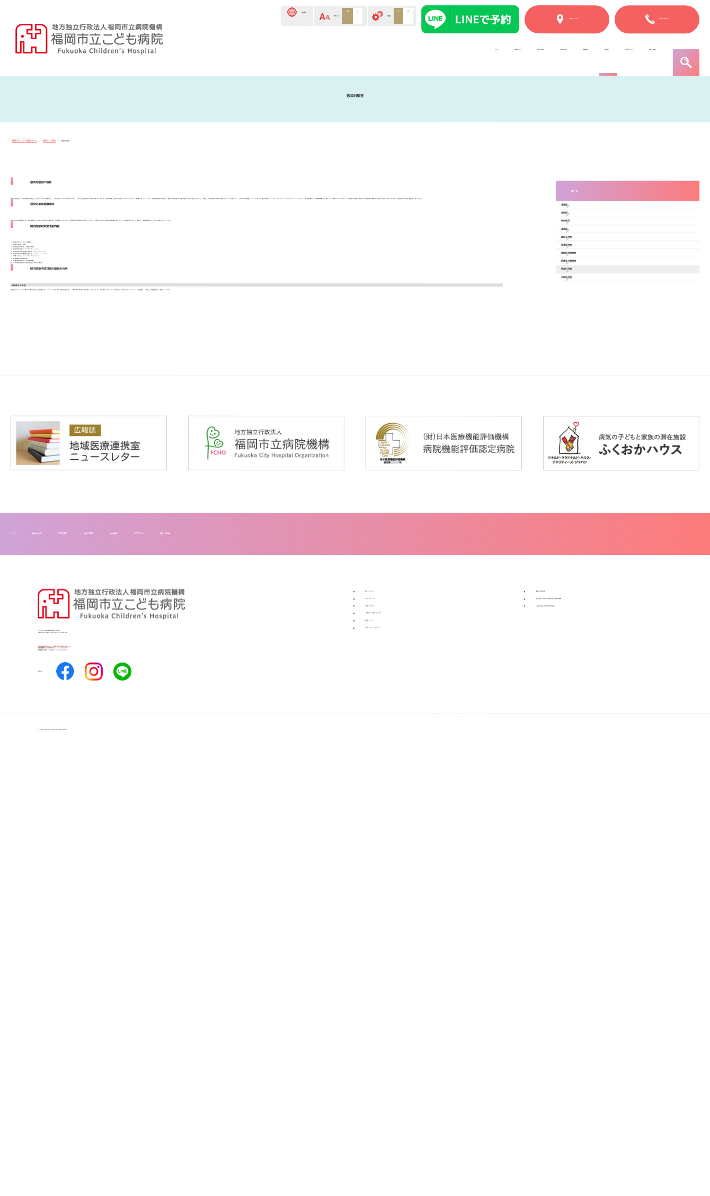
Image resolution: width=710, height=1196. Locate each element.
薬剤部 (587, 258)
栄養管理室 (594, 351)
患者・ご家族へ (628, 54)
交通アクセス (390, 1022)
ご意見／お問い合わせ (407, 1039)
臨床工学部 (594, 328)
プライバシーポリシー (407, 1073)
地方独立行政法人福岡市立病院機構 (603, 1004)
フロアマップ (369, 924)
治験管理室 (594, 444)
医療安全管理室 (602, 397)
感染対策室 (594, 421)
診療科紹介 (444, 54)
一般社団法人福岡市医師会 (586, 1022)
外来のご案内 (320, 54)
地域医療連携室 (602, 374)
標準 (303, 16)
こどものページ (556, 54)
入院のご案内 (384, 54)
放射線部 (591, 281)
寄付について (390, 987)
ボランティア (390, 1004)
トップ (204, 54)
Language (206, 17)
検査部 (587, 304)
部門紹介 (496, 54)
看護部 (587, 234)
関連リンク (386, 1055)
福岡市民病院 (561, 987)
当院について (256, 54)
